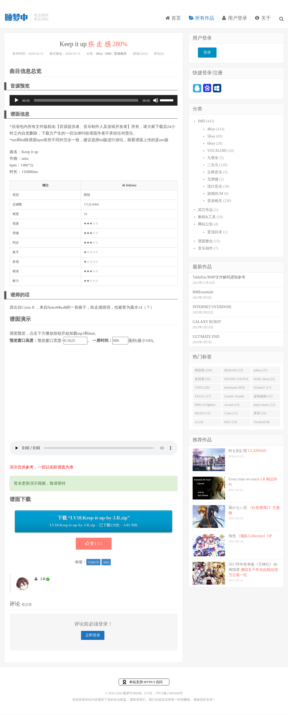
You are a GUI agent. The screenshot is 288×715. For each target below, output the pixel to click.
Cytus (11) (231, 414)
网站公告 (205, 225)
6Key (211, 144)
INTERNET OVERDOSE (212, 307)
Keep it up (93, 44)
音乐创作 (205, 249)
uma (106, 563)
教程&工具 (207, 217)
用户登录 (235, 19)
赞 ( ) (94, 544)
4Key (99, 54)
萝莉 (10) (260, 414)
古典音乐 (214, 173)
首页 (174, 19)
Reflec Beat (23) (264, 379)
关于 (264, 19)
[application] (93, 101)
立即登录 (92, 636)
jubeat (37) (261, 371)
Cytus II (93, 563)
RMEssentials (203, 293)
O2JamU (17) (262, 388)
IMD (108, 54)
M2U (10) (230, 422)
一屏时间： (102, 341)
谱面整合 (205, 242)
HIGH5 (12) (202, 414)
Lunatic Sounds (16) (234, 398)
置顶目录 (214, 233)
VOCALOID (217, 151)
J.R (43, 580)
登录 (207, 53)
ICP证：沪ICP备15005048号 (163, 694)
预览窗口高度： (23, 341)
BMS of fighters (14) (205, 406)
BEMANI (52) (233, 371)
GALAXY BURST (207, 322)
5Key (211, 137)
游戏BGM (215, 194)
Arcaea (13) (231, 405)
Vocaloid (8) (261, 422)
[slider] (86, 101)
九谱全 (212, 158)
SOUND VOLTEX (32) (236, 381)
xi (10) (199, 422)
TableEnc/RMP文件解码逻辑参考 (219, 278)
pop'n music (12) (264, 405)
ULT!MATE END (206, 337)
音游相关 (120, 54)
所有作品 (202, 19)
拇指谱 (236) (203, 371)
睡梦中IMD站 (16, 19)
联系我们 (139, 700)
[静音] (155, 101)
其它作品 (205, 210)
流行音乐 (214, 187)
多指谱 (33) (202, 379)
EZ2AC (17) (203, 397)
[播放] (16, 101)
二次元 (212, 165)
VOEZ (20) (202, 388)
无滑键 (212, 180)
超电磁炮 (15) (263, 397)
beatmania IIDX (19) (234, 389)
